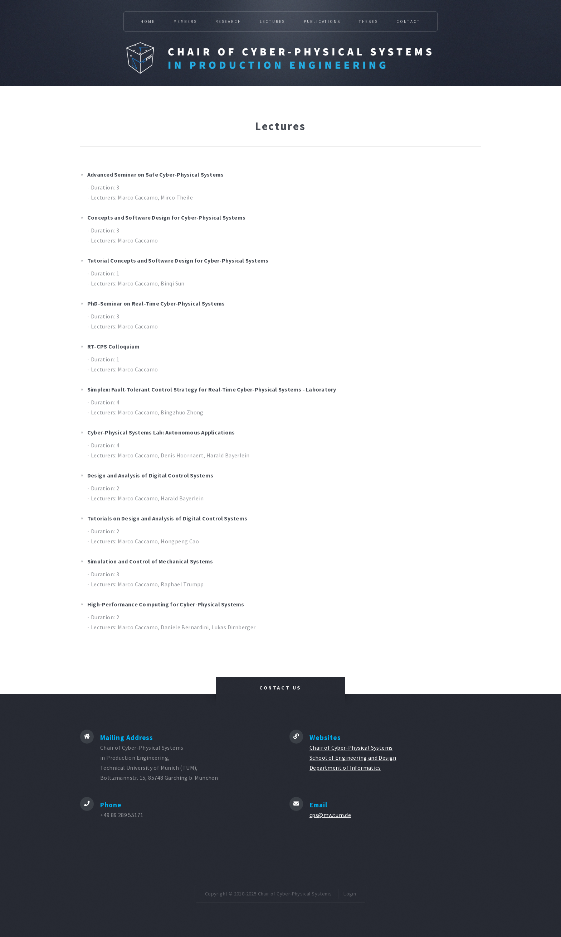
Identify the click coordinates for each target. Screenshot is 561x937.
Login (349, 893)
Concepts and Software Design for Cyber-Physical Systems (166, 217)
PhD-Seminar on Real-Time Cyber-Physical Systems (156, 303)
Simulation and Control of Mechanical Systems (150, 561)
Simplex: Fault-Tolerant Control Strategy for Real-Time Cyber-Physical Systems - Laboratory (211, 389)
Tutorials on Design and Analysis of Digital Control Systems (167, 518)
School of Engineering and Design (352, 757)
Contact (408, 21)
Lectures (272, 21)
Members (185, 21)
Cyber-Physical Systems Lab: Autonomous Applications (161, 432)
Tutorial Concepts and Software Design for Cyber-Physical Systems (177, 260)
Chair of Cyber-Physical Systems (350, 747)
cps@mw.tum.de (330, 814)
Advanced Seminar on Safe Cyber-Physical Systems (155, 174)
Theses (368, 21)
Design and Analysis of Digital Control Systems (150, 475)
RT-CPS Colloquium (113, 346)
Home (148, 21)
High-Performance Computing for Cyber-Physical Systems (165, 604)
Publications (322, 21)
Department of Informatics (345, 767)
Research (228, 21)
